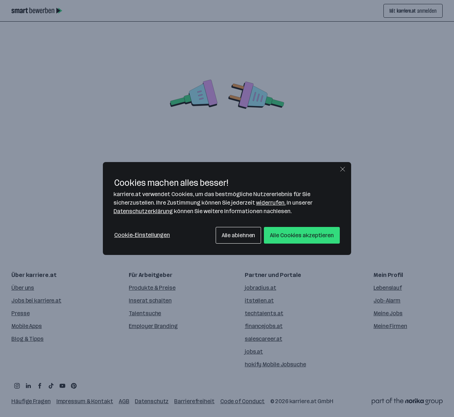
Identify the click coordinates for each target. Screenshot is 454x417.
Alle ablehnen (238, 235)
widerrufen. (271, 202)
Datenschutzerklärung (143, 211)
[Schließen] (342, 169)
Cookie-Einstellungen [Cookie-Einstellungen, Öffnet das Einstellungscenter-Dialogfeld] (142, 235)
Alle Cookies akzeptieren (302, 235)
